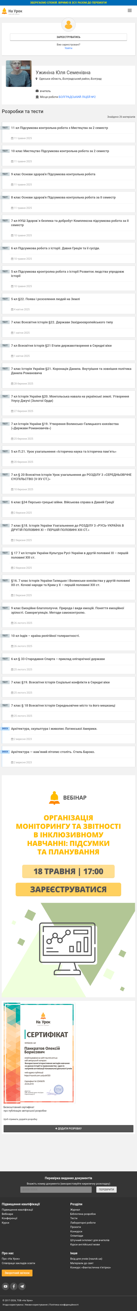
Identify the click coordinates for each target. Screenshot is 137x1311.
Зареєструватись (68, 37)
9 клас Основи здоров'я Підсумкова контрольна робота (53, 174)
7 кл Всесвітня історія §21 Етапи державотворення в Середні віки (61, 345)
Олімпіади (76, 1235)
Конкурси (76, 1231)
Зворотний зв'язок (17, 1273)
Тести (73, 1218)
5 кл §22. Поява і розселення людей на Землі (45, 299)
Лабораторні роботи (83, 1222)
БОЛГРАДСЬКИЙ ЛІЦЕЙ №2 (77, 97)
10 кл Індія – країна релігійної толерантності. (45, 636)
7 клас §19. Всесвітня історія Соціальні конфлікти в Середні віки (60, 682)
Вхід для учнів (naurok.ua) (86, 1258)
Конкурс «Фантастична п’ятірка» (90, 1267)
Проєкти (75, 1227)
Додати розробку (68, 1128)
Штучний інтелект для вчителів (89, 1240)
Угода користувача (12, 1304)
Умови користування (36, 1304)
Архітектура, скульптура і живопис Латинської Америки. (54, 728)
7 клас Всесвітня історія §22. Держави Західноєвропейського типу (62, 322)
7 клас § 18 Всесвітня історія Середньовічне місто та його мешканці (63, 705)
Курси (5, 1222)
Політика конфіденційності (63, 1304)
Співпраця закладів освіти (18, 1263)
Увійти (68, 48)
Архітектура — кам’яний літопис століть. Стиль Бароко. (53, 752)
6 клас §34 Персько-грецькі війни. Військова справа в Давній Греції (62, 502)
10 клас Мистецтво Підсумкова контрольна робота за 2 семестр (60, 151)
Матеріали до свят (81, 1263)
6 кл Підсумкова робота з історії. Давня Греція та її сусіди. (55, 248)
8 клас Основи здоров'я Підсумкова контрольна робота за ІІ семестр (63, 197)
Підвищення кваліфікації (17, 1209)
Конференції (9, 1218)
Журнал (75, 1209)
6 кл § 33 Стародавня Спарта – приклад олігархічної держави (58, 659)
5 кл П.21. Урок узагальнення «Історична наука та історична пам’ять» (63, 451)
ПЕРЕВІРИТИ (106, 1189)
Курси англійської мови (85, 1244)
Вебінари (7, 1214)
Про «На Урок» (11, 1258)
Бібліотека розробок (83, 1214)
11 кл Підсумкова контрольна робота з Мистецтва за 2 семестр (59, 128)
